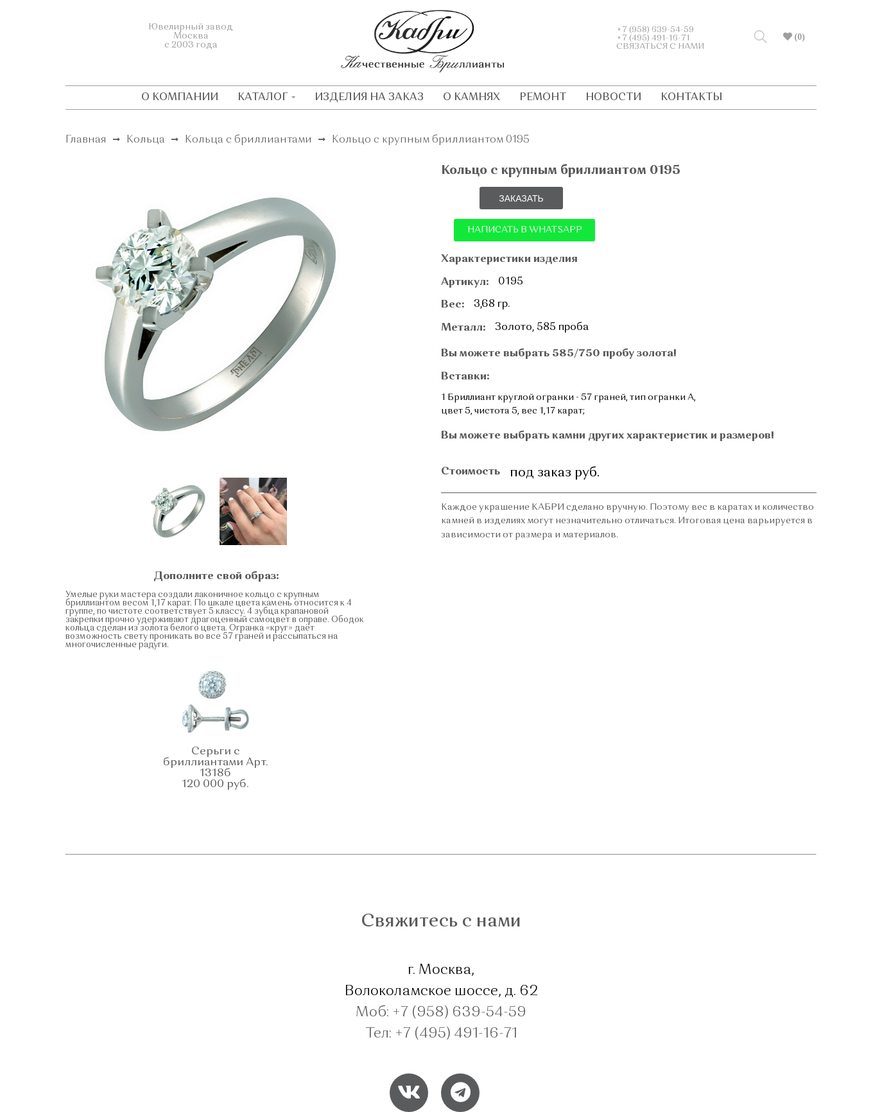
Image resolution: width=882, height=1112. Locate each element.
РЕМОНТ (542, 97)
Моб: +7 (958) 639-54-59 (441, 1012)
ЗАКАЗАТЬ (521, 198)
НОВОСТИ (613, 97)
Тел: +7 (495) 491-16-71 (441, 1034)
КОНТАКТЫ (691, 97)
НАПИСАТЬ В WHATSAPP (524, 229)
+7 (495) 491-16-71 (653, 38)
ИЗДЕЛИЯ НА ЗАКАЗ (369, 97)
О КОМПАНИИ (179, 97)
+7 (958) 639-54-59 (655, 30)
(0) (798, 36)
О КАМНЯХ (471, 97)
